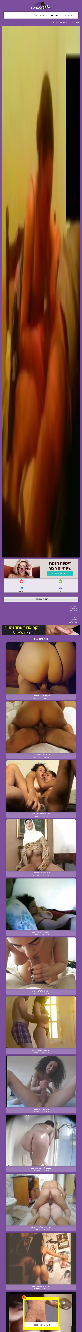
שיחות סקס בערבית (46, 15)
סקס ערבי (69, 15)
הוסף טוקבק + (41, 599)
